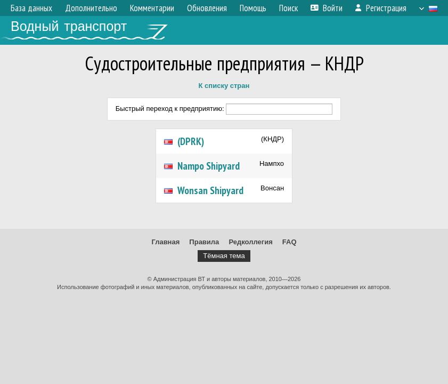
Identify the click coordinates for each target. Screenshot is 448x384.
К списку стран (224, 86)
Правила (204, 242)
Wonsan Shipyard (210, 190)
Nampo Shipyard (208, 165)
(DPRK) (190, 141)
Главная (165, 242)
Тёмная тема (224, 256)
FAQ (289, 242)
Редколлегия (250, 242)
